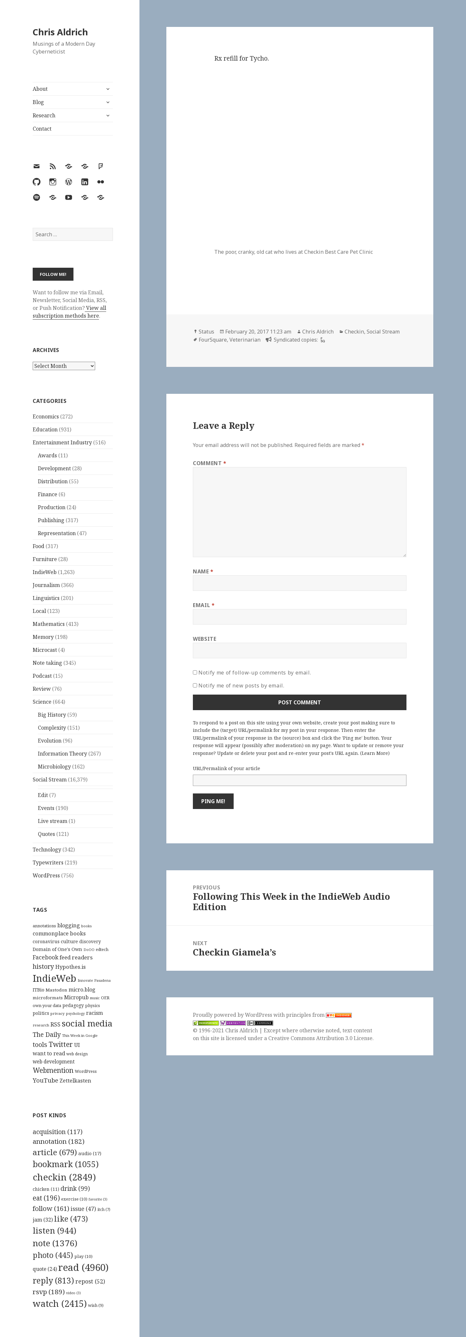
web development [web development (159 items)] (54, 1061)
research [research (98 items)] (41, 1025)
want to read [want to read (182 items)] (49, 1053)
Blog (38, 102)
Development (54, 468)
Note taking (47, 662)
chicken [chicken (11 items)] (46, 1189)
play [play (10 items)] (83, 1256)
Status (206, 331)
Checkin (354, 331)
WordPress (46, 875)
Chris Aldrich (60, 32)
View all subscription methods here (69, 311)
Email (204, 605)
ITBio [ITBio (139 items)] (38, 990)
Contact (42, 128)
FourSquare (213, 339)
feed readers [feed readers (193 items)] (76, 957)
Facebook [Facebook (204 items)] (45, 957)
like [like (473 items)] (71, 1219)
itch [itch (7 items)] (103, 1209)
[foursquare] (322, 339)
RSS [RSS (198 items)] (55, 1024)
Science (42, 701)
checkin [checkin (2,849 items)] (64, 1177)
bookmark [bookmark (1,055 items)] (66, 1163)
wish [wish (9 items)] (96, 1305)
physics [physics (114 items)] (92, 1005)
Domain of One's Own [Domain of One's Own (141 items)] (57, 949)
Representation (57, 533)
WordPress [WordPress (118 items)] (86, 1071)
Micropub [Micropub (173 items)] (76, 997)
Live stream (52, 821)
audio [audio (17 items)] (89, 1153)
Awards (47, 455)
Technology (47, 849)
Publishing (51, 520)
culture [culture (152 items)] (69, 941)
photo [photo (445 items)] (53, 1255)
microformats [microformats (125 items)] (48, 998)
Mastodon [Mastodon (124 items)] (56, 990)
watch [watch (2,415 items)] (60, 1303)
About (40, 88)
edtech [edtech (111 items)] (102, 949)
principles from (319, 1014)
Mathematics (49, 623)
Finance (47, 494)
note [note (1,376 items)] (55, 1243)
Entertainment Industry (62, 442)
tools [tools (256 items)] (40, 1044)
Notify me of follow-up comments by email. (254, 672)
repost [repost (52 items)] (90, 1281)
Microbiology (54, 766)
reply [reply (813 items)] (53, 1280)
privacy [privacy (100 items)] (57, 1013)
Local (39, 611)
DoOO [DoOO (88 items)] (88, 949)
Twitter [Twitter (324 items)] (61, 1044)
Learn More (375, 753)
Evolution (49, 740)
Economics (46, 416)
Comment (210, 463)
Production (51, 507)
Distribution (53, 481)
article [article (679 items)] (55, 1152)
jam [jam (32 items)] (43, 1219)
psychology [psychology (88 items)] (75, 1013)
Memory (43, 636)
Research (44, 115)
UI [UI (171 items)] (77, 1045)
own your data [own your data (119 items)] (47, 1005)
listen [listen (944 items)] (54, 1230)
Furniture (45, 559)
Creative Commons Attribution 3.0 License (320, 1038)
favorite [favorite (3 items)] (98, 1199)
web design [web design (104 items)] (77, 1054)
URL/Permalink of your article (226, 768)
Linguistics (46, 598)
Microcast (45, 649)
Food (38, 546)
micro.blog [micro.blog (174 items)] (82, 989)
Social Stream (50, 779)
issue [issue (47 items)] (83, 1209)
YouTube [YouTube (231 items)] (45, 1080)
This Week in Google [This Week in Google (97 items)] (80, 1035)
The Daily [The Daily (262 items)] (47, 1034)
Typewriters (48, 862)
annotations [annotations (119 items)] (44, 926)
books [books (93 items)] (86, 925)
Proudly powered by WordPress (233, 1014)
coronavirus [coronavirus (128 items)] (46, 941)
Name (203, 571)
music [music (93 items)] (95, 997)
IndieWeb (45, 572)
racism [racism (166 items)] (94, 1012)
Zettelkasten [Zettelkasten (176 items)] (75, 1080)
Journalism (46, 585)
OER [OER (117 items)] (105, 998)
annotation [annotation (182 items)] (58, 1141)
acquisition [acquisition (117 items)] (58, 1131)
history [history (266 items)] (43, 966)
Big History (52, 714)
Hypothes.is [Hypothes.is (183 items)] (70, 966)
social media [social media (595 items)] (87, 1023)
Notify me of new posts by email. (241, 685)
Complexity (52, 727)
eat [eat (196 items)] (46, 1197)
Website (204, 638)
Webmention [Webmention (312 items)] (53, 1070)
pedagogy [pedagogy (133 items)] (73, 1005)
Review (42, 688)
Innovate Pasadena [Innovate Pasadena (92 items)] (94, 980)
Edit (43, 795)
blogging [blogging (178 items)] (68, 925)
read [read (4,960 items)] (83, 1267)
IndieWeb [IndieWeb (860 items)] (54, 978)
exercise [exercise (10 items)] (74, 1199)
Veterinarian (245, 339)
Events (46, 808)
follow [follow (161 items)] (51, 1208)
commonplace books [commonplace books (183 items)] (59, 933)
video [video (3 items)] (73, 1293)
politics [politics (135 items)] (41, 1013)
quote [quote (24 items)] (45, 1268)
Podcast (42, 675)
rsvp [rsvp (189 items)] (49, 1291)
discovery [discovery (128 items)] (90, 941)
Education (45, 429)
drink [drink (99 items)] (75, 1188)
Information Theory (62, 753)
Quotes (46, 834)
